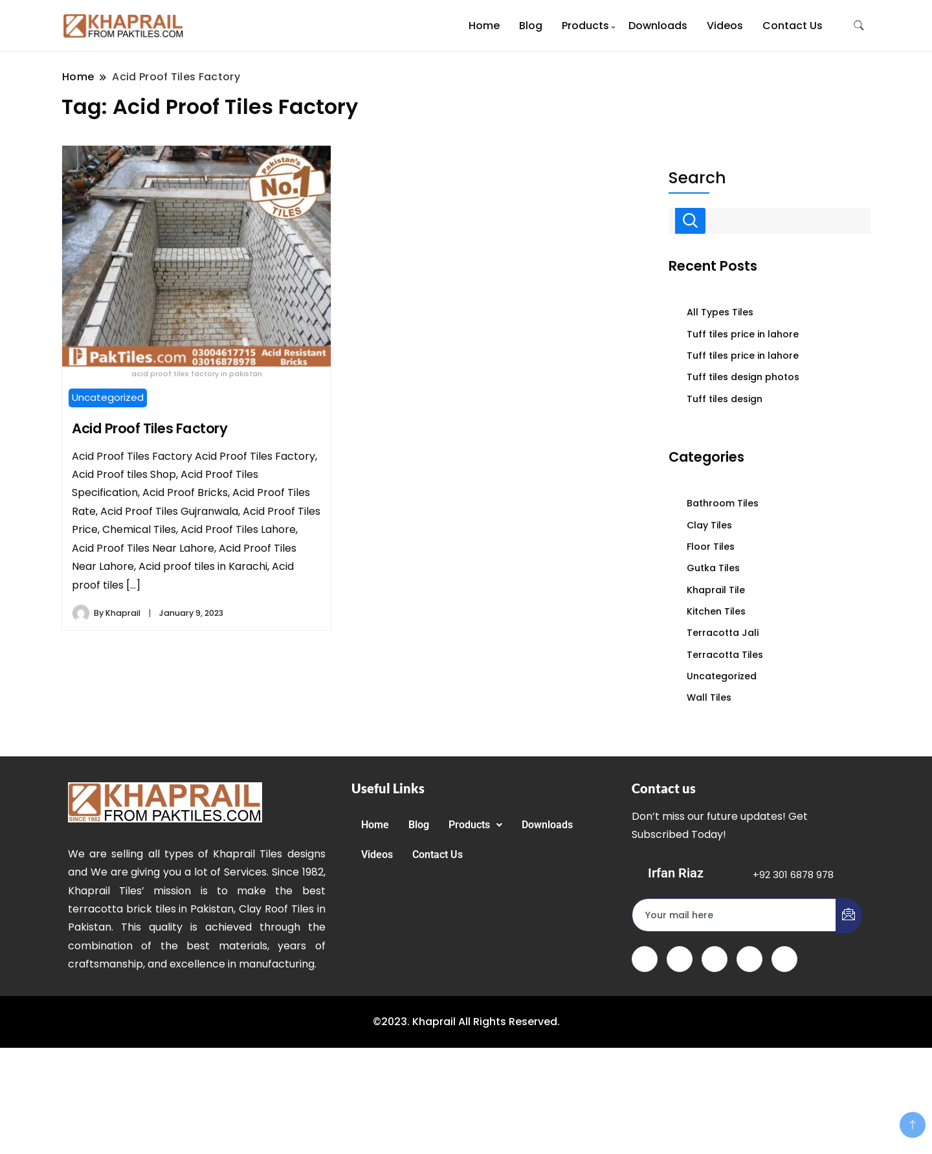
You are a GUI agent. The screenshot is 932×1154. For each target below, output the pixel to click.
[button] (475, 825)
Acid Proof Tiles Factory (149, 428)
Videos (725, 25)
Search (697, 178)
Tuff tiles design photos (743, 376)
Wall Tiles (709, 697)
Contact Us (792, 25)
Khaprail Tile (716, 589)
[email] (734, 915)
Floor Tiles (711, 546)
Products (585, 25)
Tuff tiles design (724, 398)
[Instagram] (784, 959)
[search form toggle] (859, 26)
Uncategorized (108, 397)
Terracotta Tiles (725, 654)
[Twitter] (680, 959)
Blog (530, 25)
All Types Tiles (720, 312)
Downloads (657, 25)
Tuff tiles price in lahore (743, 334)
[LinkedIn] (714, 959)
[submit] (848, 915)
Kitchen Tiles (716, 611)
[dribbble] (749, 959)
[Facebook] (645, 959)
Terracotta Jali (723, 632)
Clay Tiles (709, 525)
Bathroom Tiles (723, 503)
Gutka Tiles (713, 567)
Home (484, 25)
